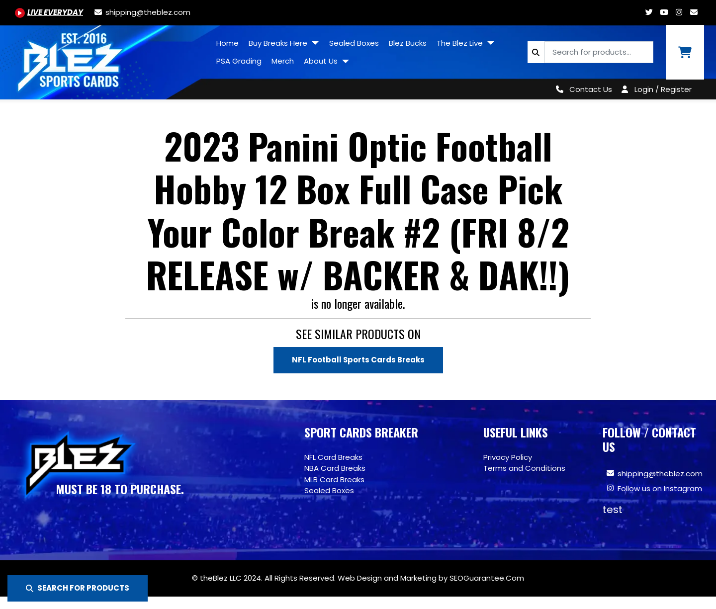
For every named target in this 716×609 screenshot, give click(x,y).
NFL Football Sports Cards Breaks (358, 359)
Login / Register (663, 89)
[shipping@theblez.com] (141, 12)
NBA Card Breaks (334, 468)
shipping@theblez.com (660, 474)
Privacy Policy (507, 457)
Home (227, 43)
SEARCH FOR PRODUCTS (77, 588)
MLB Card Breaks (334, 479)
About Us (322, 61)
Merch (282, 61)
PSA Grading (239, 61)
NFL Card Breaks (333, 457)
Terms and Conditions (524, 468)
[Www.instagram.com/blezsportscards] (678, 12)
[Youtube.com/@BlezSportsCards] (49, 12)
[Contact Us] (582, 89)
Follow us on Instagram (660, 489)
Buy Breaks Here (279, 43)
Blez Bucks (408, 43)
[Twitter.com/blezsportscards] (648, 12)
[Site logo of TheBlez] (105, 58)
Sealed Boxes (354, 43)
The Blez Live (461, 43)
